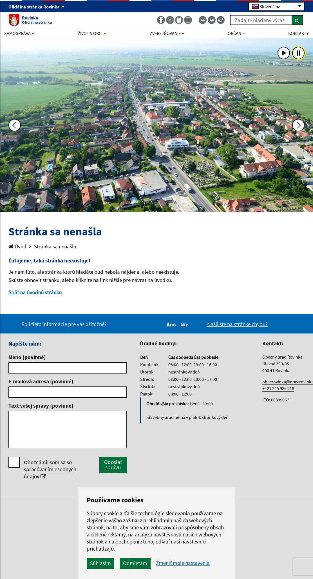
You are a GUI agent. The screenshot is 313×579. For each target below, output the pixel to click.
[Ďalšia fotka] (298, 125)
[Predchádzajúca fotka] (14, 125)
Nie (185, 324)
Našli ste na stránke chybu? (237, 324)
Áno (172, 324)
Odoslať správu (113, 465)
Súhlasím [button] (100, 563)
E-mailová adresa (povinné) (40, 381)
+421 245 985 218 (278, 388)
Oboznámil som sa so (50, 469)
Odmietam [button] (135, 563)
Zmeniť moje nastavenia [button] (183, 563)
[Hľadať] (297, 20)
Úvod (17, 246)
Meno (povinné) (27, 357)
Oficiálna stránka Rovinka (36, 7)
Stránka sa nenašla (55, 246)
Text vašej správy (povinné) (40, 405)
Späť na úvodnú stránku (35, 292)
